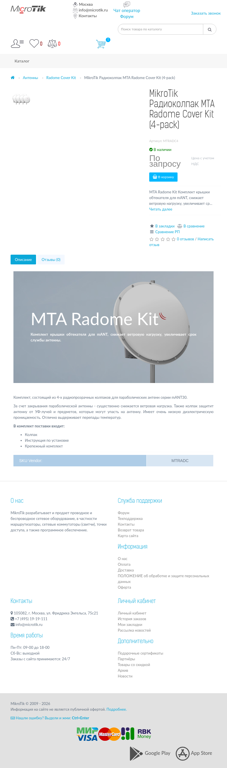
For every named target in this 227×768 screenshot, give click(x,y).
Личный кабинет (132, 613)
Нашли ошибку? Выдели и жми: (50, 718)
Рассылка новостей (134, 630)
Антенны (30, 77)
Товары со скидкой (134, 664)
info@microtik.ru (90, 9)
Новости (125, 676)
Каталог (22, 60)
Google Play (149, 753)
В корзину (163, 177)
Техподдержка (130, 518)
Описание (23, 259)
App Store (194, 753)
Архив (123, 670)
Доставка (126, 570)
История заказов (132, 618)
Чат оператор (127, 10)
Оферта (124, 587)
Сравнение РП (167, 231)
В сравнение (194, 226)
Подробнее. (117, 709)
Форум (127, 16)
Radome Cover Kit (61, 77)
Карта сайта (128, 535)
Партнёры (126, 659)
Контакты (85, 15)
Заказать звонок (206, 13)
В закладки (164, 226)
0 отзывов (185, 239)
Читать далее (160, 209)
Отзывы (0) (50, 259)
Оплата (124, 564)
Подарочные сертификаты (140, 653)
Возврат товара (131, 530)
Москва (83, 4)
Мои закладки (130, 624)
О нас (17, 501)
